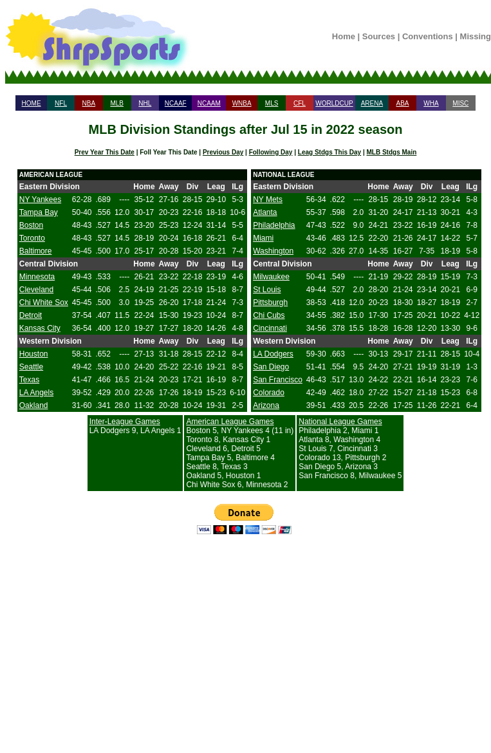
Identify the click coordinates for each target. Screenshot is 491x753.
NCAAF (176, 103)
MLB (117, 103)
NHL (144, 103)
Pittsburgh (270, 302)
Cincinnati (270, 328)
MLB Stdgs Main (392, 152)
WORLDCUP (334, 103)
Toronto (32, 238)
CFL (299, 103)
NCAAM (209, 103)
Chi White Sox (43, 302)
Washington (273, 251)
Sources (378, 36)
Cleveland (36, 289)
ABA (402, 103)
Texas (29, 379)
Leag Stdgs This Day (329, 152)
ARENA (372, 103)
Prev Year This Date (104, 152)
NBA (89, 103)
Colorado (268, 392)
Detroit (30, 315)
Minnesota (37, 276)
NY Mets (268, 199)
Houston (33, 353)
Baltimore (35, 251)
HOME (31, 103)
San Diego (271, 366)
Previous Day (223, 152)
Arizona (266, 405)
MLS (272, 103)
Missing (475, 36)
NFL (61, 103)
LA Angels (36, 392)
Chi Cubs (268, 315)
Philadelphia (274, 225)
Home (343, 36)
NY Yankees (40, 199)
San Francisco (277, 379)
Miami (263, 238)
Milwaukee (271, 276)
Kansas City (39, 328)
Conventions (427, 36)
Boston (31, 225)
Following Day (271, 152)
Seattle (31, 366)
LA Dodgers (273, 353)
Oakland (33, 405)
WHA (430, 103)
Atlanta (265, 212)
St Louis (267, 289)
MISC (460, 103)
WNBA (242, 103)
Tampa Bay (38, 212)
